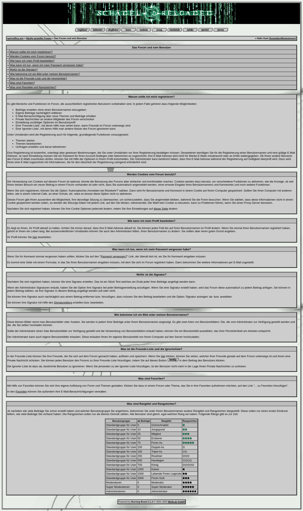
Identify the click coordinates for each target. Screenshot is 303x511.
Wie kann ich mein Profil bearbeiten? (32, 60)
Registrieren (288, 38)
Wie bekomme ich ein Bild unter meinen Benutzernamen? (45, 74)
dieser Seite (161, 208)
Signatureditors (63, 302)
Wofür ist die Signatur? (23, 69)
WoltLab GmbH (176, 501)
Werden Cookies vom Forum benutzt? (33, 56)
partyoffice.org (15, 38)
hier (35, 237)
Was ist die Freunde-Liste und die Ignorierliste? (38, 78)
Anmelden (275, 38)
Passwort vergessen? (114, 256)
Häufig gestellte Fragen (39, 38)
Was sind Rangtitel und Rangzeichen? (33, 87)
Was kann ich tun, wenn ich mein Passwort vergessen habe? (47, 65)
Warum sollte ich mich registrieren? (31, 51)
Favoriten (21, 391)
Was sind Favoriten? (22, 82)
